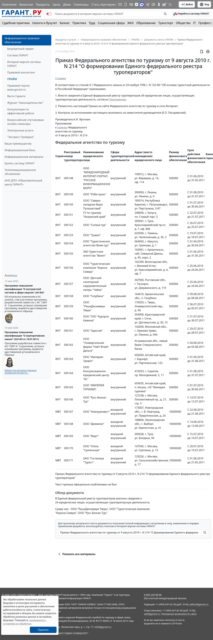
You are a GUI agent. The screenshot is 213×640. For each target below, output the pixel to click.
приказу (62, 127)
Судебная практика (16, 23)
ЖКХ (130, 23)
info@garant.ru (103, 626)
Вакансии (26, 4)
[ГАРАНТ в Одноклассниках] (159, 4)
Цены (56, 4)
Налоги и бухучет (44, 23)
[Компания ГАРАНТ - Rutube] (165, 4)
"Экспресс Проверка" (20, 137)
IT (194, 23)
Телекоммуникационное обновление (20, 172)
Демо (67, 4)
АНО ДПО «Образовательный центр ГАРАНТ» (23, 182)
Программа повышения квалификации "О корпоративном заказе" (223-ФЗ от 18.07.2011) (25, 336)
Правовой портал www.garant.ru (18, 87)
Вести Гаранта (16, 96)
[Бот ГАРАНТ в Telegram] (153, 4)
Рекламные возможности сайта (179, 613)
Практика (79, 23)
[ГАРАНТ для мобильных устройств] (126, 4)
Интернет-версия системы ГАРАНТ (24, 64)
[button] (191, 14)
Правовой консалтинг (21, 72)
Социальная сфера (111, 23)
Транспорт (165, 23)
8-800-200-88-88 (152, 594)
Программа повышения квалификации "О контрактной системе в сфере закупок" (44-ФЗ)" (25, 289)
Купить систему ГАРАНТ (19, 163)
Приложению (117, 99)
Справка (60, 78)
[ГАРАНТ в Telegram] (148, 4)
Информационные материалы (24, 157)
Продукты (43, 4)
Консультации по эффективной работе (20, 111)
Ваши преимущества (18, 143)
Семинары (81, 4)
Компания (9, 4)
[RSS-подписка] (170, 4)
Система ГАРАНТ (17, 55)
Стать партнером (103, 4)
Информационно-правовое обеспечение (22, 40)
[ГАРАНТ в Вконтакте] (131, 4)
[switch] (49, 14)
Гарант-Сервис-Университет (71, 633)
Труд (92, 23)
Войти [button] (187, 4)
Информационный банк (20, 150)
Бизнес (65, 23)
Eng (204, 4)
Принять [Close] (43, 630)
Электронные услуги (20, 130)
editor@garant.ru (199, 604)
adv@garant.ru (152, 613)
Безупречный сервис (20, 49)
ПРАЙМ (12, 79)
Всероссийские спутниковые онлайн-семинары (25, 122)
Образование (146, 23)
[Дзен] (136, 4)
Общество (183, 23)
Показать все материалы (76, 554)
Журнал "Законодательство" (25, 103)
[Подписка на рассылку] (120, 4)
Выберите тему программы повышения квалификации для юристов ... (20, 371)
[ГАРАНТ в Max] (142, 4)
